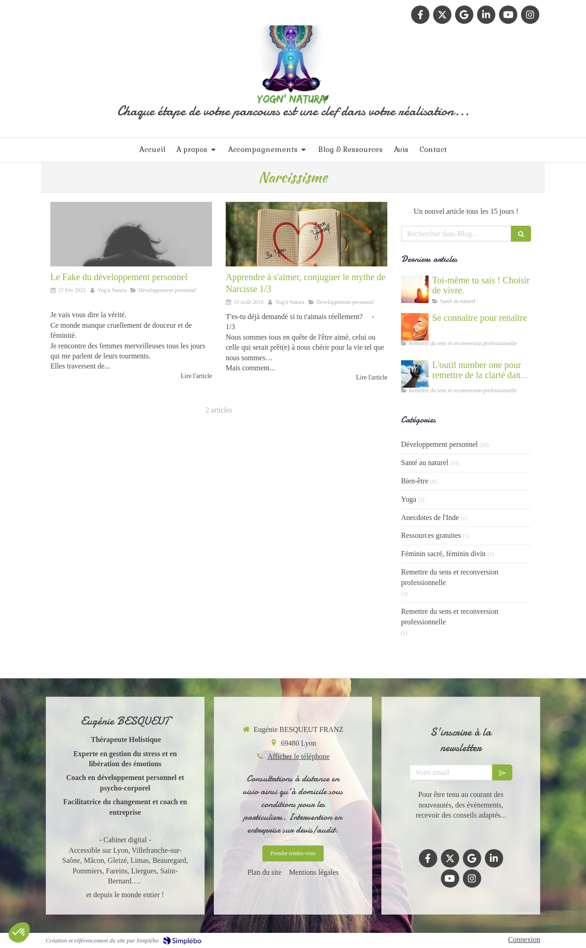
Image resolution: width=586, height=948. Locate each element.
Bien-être (415, 481)
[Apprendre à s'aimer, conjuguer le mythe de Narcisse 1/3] (306, 234)
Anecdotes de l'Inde (430, 517)
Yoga (408, 499)
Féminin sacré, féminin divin (443, 554)
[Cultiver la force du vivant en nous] (415, 289)
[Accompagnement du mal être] (415, 374)
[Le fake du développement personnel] (131, 234)
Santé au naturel (424, 462)
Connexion (524, 939)
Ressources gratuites (431, 535)
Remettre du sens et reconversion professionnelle (449, 577)
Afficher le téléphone (298, 756)
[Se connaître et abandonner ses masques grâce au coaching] (415, 327)
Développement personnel (439, 444)
